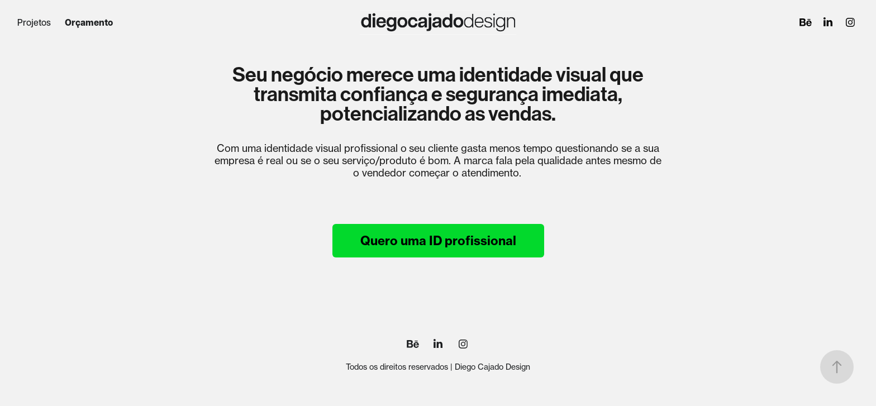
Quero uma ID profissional (438, 241)
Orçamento (89, 22)
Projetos (34, 22)
